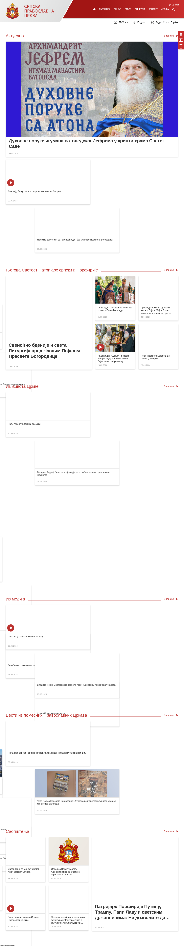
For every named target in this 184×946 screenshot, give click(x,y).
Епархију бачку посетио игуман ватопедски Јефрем (34, 191)
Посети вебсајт (140, 812)
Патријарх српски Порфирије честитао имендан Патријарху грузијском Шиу (47, 560)
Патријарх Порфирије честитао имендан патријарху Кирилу (127, 191)
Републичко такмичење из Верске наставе (30, 424)
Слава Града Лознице (151, 376)
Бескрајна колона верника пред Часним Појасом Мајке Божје (127, 492)
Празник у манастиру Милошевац (25, 492)
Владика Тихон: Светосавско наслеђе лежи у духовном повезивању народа (91, 492)
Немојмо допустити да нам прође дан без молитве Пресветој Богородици (90, 191)
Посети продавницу (55, 812)
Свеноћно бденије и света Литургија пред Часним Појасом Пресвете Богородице (44, 302)
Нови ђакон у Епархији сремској (24, 376)
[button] (173, 9)
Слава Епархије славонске (66, 424)
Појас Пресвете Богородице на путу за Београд (120, 560)
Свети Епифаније (53, 719)
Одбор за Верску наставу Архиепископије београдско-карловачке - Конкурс (65, 631)
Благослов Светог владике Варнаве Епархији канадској (124, 376)
